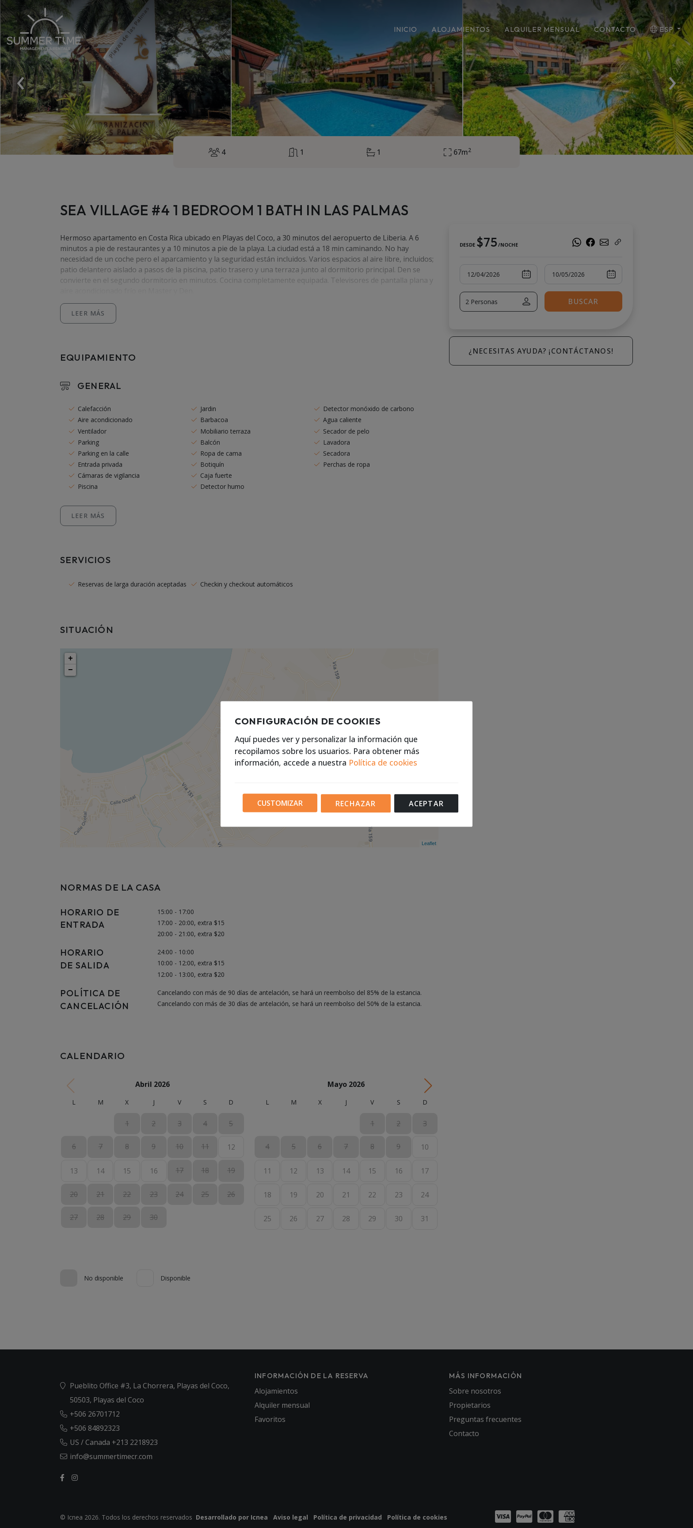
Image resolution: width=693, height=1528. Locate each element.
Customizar (280, 803)
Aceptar (426, 803)
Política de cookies (383, 762)
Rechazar (355, 803)
